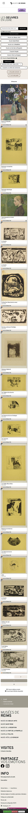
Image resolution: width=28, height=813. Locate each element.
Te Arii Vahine (4, 646)
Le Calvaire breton (5, 669)
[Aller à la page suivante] (20, 676)
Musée (22, 10)
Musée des (14, 37)
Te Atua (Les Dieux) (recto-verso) (9, 302)
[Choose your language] (5, 806)
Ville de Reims (4, 788)
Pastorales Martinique (6, 189)
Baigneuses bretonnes (6, 528)
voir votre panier (14, 75)
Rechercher (23, 28)
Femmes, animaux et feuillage (8, 327)
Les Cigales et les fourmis (7, 392)
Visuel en (10, 58)
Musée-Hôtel (14, 55)
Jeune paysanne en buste (7, 217)
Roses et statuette (5, 121)
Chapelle (14, 51)
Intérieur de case (5, 622)
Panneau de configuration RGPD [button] (8, 803)
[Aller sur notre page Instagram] (7, 766)
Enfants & (6, 751)
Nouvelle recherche (14, 72)
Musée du (14, 48)
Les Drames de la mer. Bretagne (9, 415)
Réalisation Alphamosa (6, 791)
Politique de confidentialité (7, 797)
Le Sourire (3, 241)
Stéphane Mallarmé (6, 369)
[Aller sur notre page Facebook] (2, 766)
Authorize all (7, 811)
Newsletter (4, 780)
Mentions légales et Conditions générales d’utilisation (13, 794)
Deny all (15, 811)
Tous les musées (14, 34)
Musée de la (14, 44)
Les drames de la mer (6, 552)
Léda (2, 575)
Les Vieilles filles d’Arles (7, 483)
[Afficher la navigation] (4, 3)
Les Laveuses (4, 438)
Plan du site (3, 800)
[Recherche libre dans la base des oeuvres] (9, 28)
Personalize (21, 811)
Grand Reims (14, 788)
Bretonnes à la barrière (6, 166)
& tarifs (8, 777)
